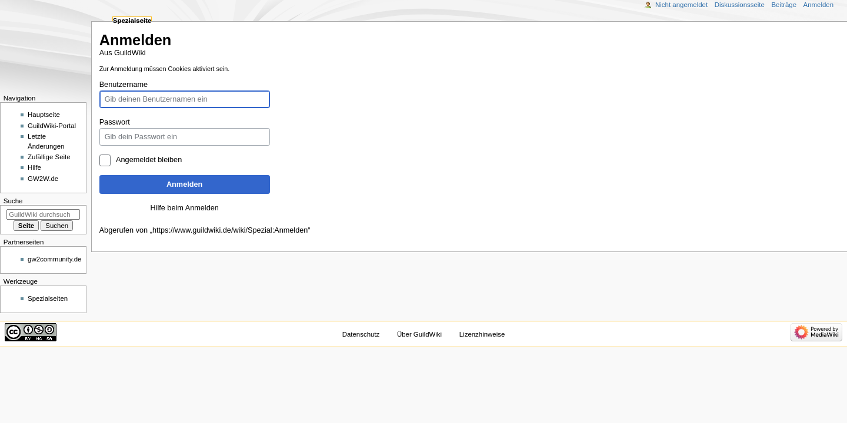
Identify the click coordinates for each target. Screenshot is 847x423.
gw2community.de (54, 259)
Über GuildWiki (419, 334)
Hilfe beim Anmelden (184, 208)
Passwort (114, 122)
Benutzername (123, 84)
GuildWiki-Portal (52, 125)
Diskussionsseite (740, 4)
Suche (13, 200)
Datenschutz (361, 334)
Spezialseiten (48, 298)
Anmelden (184, 184)
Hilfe (34, 167)
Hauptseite (44, 114)
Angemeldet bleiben (149, 160)
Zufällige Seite (49, 156)
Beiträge (783, 4)
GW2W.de (43, 178)
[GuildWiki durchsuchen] (43, 214)
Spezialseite (132, 20)
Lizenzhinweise (482, 334)
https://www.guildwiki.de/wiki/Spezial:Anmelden (230, 230)
